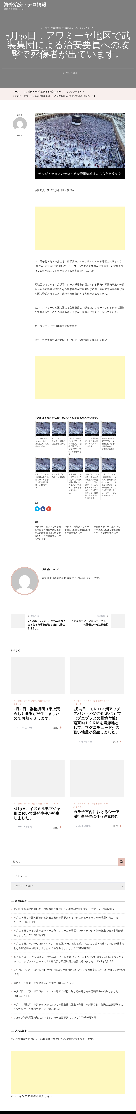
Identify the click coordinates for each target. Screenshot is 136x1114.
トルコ (55, 803)
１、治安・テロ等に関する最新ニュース (59, 28)
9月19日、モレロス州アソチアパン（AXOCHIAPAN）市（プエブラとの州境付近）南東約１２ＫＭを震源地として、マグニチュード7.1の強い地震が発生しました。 (97, 721)
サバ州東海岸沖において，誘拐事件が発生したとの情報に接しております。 (56, 909)
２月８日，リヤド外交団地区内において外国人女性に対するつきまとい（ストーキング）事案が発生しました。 (75, 483)
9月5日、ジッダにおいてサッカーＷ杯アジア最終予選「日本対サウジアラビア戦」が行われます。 (75, 446)
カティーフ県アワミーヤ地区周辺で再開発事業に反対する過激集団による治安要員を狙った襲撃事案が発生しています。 (48, 532)
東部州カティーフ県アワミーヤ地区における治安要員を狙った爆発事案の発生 (108, 443)
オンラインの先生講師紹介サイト (32, 1096)
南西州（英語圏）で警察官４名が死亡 (35, 983)
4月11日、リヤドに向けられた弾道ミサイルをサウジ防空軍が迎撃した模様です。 (42, 481)
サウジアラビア (86, 28)
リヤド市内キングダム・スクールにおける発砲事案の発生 (42, 442)
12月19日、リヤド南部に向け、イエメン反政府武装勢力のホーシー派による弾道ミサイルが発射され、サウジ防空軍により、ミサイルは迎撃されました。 (108, 485)
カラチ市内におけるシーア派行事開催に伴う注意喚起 (96, 814)
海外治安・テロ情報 (25, 4)
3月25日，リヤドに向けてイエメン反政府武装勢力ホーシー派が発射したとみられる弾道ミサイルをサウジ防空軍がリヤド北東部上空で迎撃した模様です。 (92, 486)
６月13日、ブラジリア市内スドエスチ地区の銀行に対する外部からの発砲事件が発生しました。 (67, 991)
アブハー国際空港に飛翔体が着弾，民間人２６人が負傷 (91, 442)
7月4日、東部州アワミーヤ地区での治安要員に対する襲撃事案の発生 (77, 529)
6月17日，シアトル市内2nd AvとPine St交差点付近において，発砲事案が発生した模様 (63, 969)
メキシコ (77, 704)
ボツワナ (18, 704)
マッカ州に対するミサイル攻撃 (58, 475)
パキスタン (78, 807)
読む (57, 727)
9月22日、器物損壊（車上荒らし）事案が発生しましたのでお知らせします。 (37, 714)
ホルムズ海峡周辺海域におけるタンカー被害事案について (46, 1017)
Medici (20, 127)
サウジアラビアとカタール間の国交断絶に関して (58, 442)
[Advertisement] (80, 228)
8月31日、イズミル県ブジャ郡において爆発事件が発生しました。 (37, 813)
